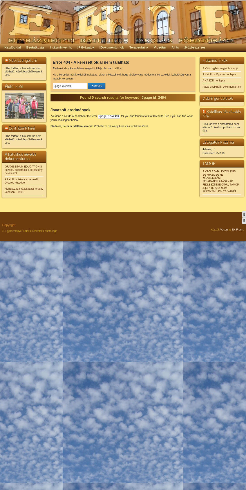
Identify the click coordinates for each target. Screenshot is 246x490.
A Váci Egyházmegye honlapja (220, 68)
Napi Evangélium (23, 60)
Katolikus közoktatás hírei (222, 114)
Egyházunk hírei (22, 128)
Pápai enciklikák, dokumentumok (222, 86)
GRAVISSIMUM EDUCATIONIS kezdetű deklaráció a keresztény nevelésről (23, 170)
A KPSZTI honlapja (214, 80)
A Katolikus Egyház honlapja (219, 74)
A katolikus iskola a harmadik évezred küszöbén (22, 181)
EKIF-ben (237, 229)
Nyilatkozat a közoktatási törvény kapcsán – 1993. (24, 190)
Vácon (224, 229)
